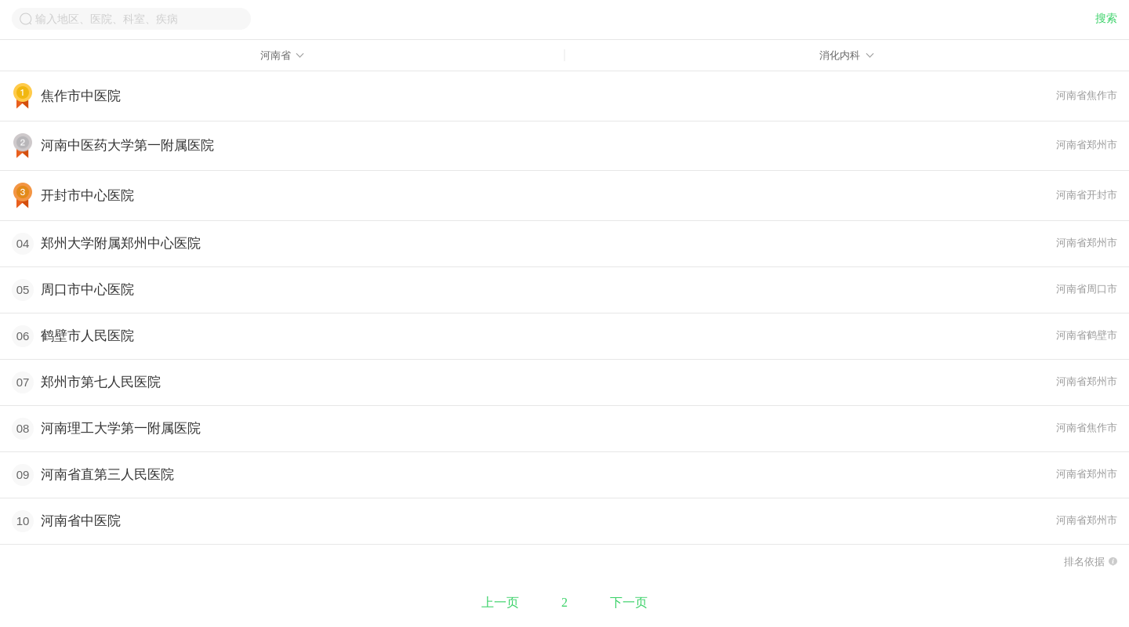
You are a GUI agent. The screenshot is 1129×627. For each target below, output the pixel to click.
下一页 (629, 602)
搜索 (1106, 18)
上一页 (500, 602)
